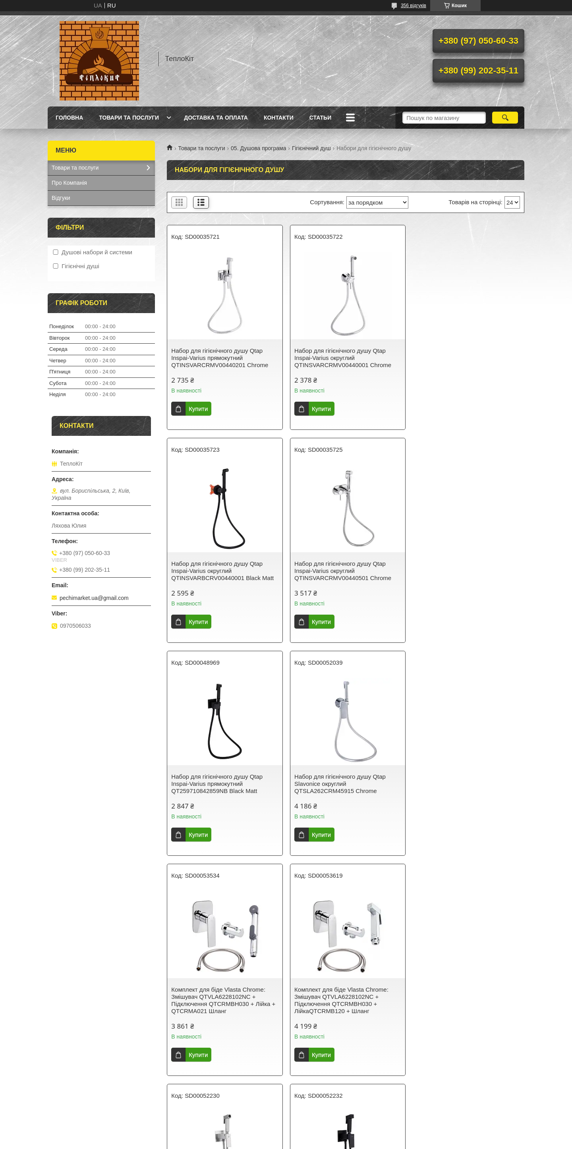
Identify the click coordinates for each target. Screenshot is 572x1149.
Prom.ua (323, 1127)
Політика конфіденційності (328, 1141)
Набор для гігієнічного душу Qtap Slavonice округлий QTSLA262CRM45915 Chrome (460, 570)
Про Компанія (69, 183)
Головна (69, 117)
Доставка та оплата (216, 117)
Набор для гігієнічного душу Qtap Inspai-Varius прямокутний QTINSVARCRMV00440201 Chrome (219, 357)
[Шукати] (505, 118)
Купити (198, 408)
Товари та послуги (129, 117)
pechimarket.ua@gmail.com (94, 598)
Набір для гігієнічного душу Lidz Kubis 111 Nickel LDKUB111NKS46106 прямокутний (466, 783)
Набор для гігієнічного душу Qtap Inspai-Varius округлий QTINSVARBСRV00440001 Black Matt (465, 357)
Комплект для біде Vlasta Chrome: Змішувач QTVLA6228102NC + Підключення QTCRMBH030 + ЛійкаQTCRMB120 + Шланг (340, 787)
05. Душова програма (258, 148)
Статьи (320, 117)
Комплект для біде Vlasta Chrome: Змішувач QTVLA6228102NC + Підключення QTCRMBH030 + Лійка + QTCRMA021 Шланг (223, 787)
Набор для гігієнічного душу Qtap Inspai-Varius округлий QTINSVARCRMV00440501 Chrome (219, 570)
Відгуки (61, 198)
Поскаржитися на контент (266, 1141)
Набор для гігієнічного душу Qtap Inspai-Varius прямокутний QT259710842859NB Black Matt (338, 570)
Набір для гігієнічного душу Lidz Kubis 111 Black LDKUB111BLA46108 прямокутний (223, 1003)
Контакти (279, 117)
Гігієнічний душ (311, 148)
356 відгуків (413, 5)
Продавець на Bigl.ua (286, 1134)
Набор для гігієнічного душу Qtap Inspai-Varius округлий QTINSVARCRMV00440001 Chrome (341, 357)
